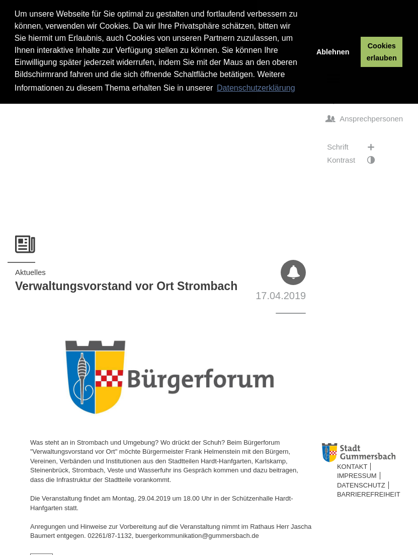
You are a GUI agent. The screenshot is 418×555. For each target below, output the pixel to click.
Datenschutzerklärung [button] (256, 88)
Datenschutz (361, 485)
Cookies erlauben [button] (382, 52)
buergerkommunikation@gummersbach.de (197, 535)
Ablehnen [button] (333, 52)
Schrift (356, 147)
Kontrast (356, 160)
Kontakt (352, 466)
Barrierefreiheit (368, 494)
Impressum (357, 475)
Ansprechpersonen (365, 119)
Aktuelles (30, 272)
